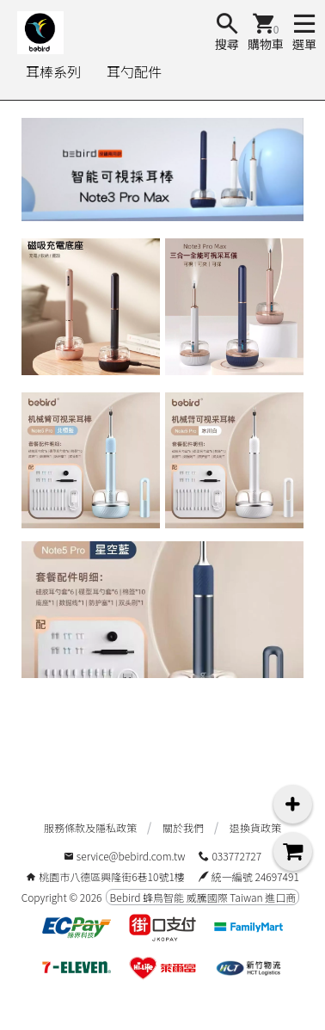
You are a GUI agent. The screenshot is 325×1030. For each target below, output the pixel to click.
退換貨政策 (255, 827)
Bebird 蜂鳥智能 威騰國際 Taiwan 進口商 (202, 897)
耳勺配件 (134, 71)
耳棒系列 (53, 71)
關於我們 (183, 827)
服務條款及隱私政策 (90, 827)
